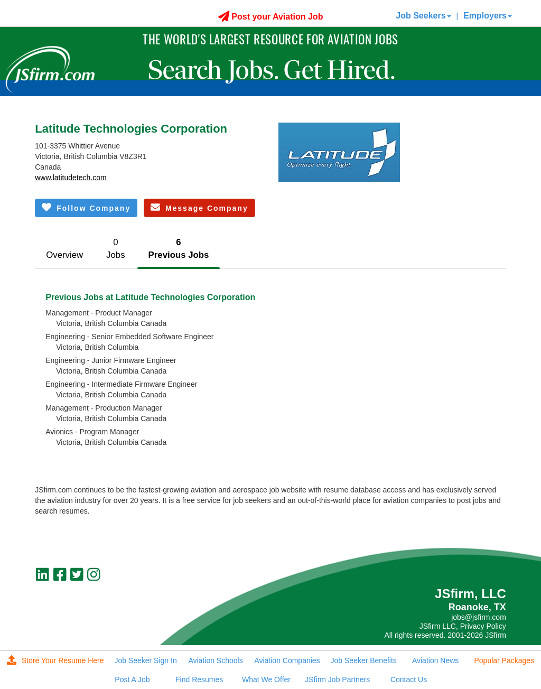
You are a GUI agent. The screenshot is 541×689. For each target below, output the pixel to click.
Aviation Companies (287, 660)
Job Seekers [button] (423, 15)
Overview (64, 255)
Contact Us (408, 679)
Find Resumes (199, 679)
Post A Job (132, 679)
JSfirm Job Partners (337, 679)
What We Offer (266, 679)
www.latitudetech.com (70, 177)
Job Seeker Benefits (364, 660)
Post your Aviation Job (270, 16)
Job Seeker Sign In (145, 660)
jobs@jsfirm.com (478, 617)
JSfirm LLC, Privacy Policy (462, 626)
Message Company (199, 207)
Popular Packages (504, 660)
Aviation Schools (215, 660)
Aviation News (435, 660)
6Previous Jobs (178, 248)
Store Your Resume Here (55, 660)
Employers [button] (487, 15)
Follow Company (86, 207)
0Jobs (115, 248)
